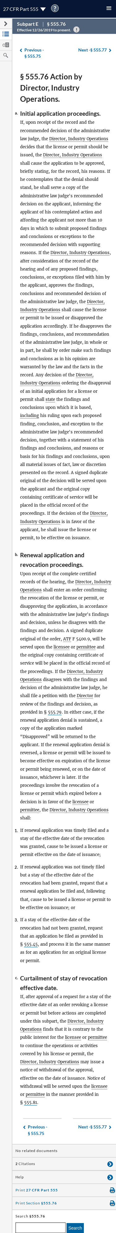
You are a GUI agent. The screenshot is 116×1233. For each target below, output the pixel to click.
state (50, 399)
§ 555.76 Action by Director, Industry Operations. (51, 87)
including (29, 415)
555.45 (31, 944)
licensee (62, 647)
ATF (67, 639)
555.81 (30, 1102)
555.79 (55, 712)
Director (85, 695)
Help (19, 1177)
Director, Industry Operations (78, 138)
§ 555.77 (92, 50)
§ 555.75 (34, 53)
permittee (86, 647)
